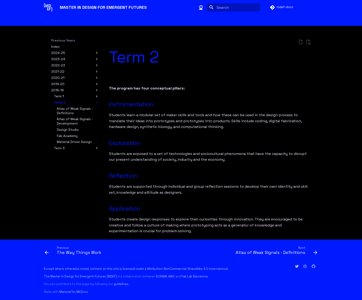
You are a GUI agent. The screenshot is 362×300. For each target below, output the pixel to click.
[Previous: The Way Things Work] (74, 250)
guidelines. (121, 284)
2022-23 (58, 65)
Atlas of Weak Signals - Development (75, 121)
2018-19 (57, 90)
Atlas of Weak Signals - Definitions (75, 111)
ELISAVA (161, 276)
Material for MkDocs (73, 292)
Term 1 (59, 96)
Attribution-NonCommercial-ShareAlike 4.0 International (187, 269)
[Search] (233, 7)
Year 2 (119, 20)
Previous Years (161, 20)
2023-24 (58, 59)
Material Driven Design (74, 142)
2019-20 (57, 84)
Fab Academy (67, 136)
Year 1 (103, 20)
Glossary (137, 20)
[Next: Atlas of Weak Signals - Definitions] (275, 250)
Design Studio (68, 130)
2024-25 (58, 53)
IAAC (171, 276)
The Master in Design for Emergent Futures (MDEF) (80, 276)
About (49, 20)
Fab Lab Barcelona (194, 276)
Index (55, 47)
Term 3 (59, 148)
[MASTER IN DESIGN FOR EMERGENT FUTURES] (48, 7)
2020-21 (57, 78)
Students (84, 20)
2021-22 (57, 71)
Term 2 (59, 102)
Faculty (65, 20)
